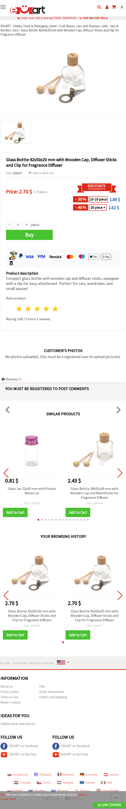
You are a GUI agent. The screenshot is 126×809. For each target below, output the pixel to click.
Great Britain (107, 790)
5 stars (55, 308)
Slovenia (59, 790)
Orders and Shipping (53, 697)
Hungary (65, 782)
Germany (89, 774)
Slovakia (36, 790)
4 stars (46, 308)
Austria (111, 774)
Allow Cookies (109, 805)
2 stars (28, 308)
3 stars (37, 308)
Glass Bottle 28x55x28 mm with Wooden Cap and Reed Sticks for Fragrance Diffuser (94, 493)
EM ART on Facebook (19, 746)
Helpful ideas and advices (17, 724)
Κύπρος (82, 790)
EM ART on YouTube (18, 754)
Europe (87, 782)
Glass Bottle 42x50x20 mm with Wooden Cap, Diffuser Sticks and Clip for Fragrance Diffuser (32, 615)
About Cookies (10, 702)
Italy (106, 782)
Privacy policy (9, 692)
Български (17, 774)
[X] (2, 794)
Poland (14, 790)
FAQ (42, 686)
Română (65, 774)
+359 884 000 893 (93, 18)
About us (6, 686)
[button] (38, 520)
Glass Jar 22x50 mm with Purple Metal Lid (32, 490)
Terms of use (9, 697)
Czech (44, 782)
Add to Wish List (41, 173)
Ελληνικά (42, 774)
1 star (19, 308)
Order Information (51, 692)
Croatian (22, 782)
